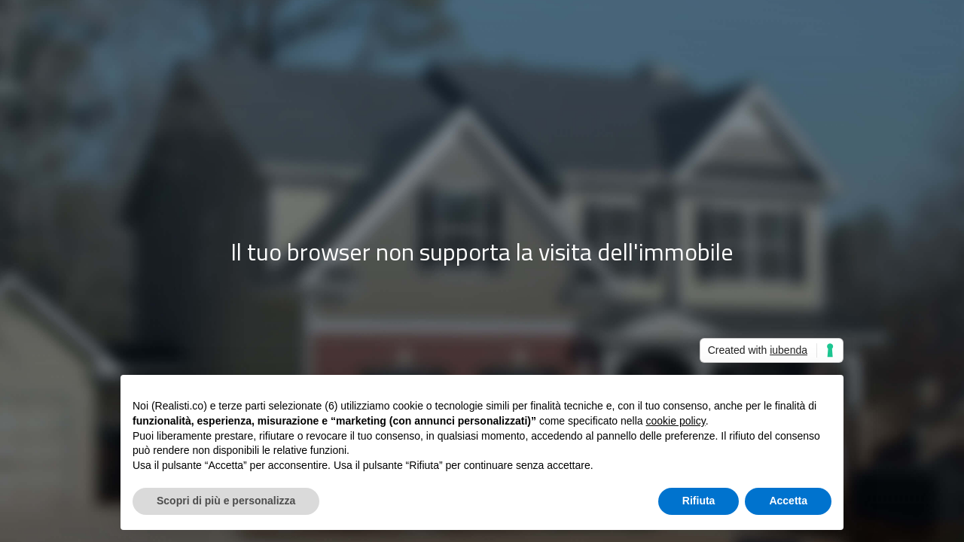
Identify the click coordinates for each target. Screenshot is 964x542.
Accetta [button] (788, 501)
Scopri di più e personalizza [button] (226, 501)
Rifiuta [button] (698, 501)
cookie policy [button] (676, 421)
